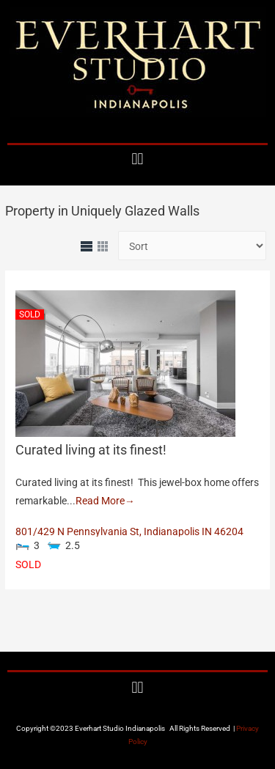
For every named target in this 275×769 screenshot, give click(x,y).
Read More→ (105, 501)
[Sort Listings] (192, 246)
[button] (137, 159)
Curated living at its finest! (90, 450)
